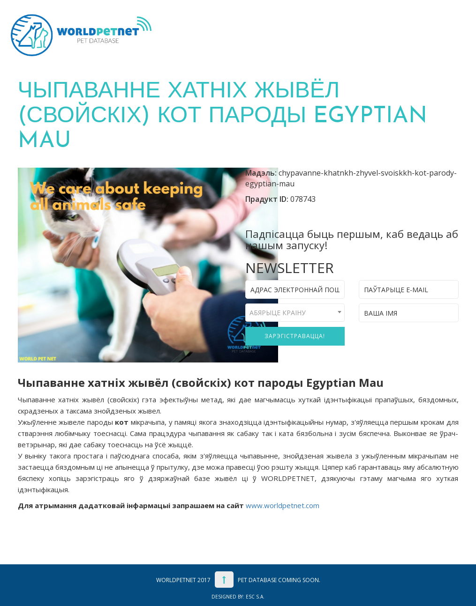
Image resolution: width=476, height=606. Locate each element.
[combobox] (295, 312)
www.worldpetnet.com (282, 505)
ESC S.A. (255, 596)
